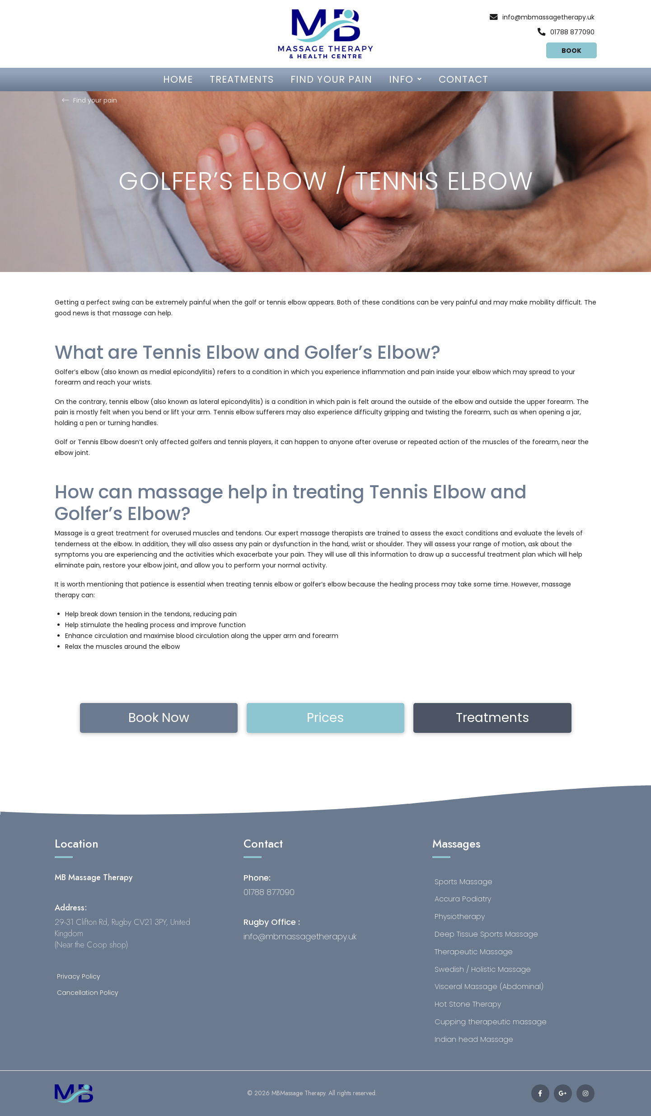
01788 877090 (269, 892)
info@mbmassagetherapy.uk (300, 936)
